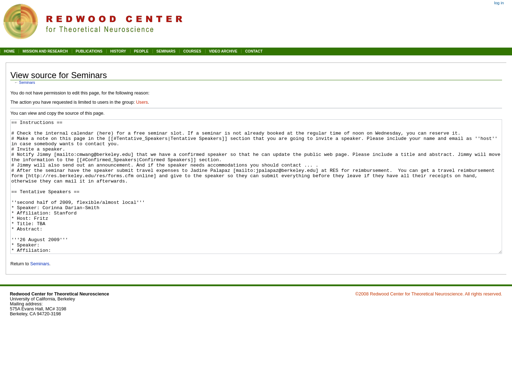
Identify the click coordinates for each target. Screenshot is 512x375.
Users (142, 102)
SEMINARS (166, 51)
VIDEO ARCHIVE (223, 51)
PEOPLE (141, 51)
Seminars (27, 82)
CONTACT (253, 51)
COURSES (192, 51)
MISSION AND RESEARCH (45, 51)
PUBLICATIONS (89, 51)
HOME (9, 51)
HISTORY (118, 51)
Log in (499, 3)
